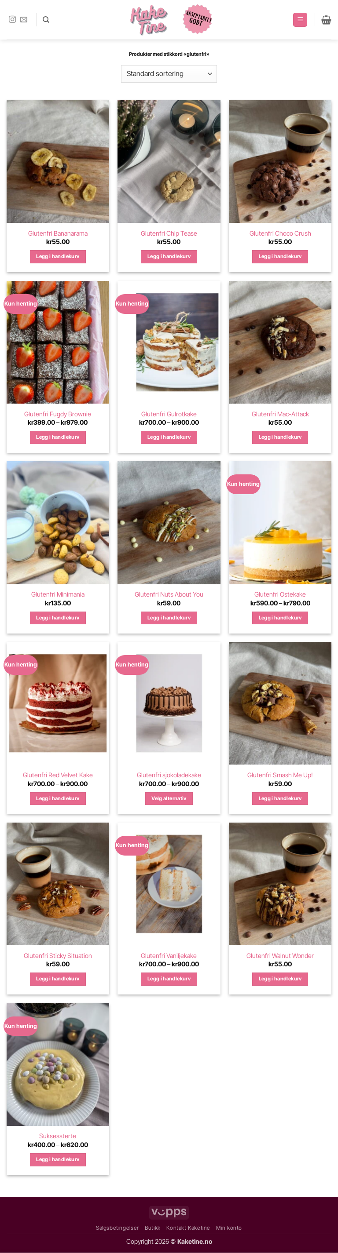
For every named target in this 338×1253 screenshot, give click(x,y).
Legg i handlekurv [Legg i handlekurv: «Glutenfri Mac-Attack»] (280, 437)
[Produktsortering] (169, 74)
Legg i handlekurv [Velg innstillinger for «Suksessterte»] (57, 1159)
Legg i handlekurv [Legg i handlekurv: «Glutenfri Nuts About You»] (169, 618)
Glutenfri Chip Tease (169, 233)
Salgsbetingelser (117, 1227)
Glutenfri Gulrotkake (169, 414)
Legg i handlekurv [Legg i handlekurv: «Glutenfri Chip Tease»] (169, 256)
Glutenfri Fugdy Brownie (57, 414)
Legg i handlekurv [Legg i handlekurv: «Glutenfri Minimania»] (57, 618)
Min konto (229, 1227)
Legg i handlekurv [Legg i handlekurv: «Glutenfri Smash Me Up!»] (280, 798)
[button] (300, 20)
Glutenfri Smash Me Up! (280, 775)
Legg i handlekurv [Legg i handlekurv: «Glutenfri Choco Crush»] (280, 256)
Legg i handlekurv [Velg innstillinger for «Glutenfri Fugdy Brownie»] (57, 437)
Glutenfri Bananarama (58, 233)
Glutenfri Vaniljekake (169, 955)
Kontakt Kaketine (188, 1227)
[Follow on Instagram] (12, 20)
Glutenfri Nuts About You (169, 594)
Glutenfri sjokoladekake (169, 775)
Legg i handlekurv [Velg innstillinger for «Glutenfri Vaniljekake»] (169, 979)
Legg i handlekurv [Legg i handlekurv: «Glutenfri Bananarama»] (57, 256)
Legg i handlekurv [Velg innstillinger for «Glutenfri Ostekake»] (280, 618)
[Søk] (46, 19)
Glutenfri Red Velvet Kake (58, 775)
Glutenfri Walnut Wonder (280, 955)
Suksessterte (57, 1136)
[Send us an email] (23, 20)
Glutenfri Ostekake (280, 594)
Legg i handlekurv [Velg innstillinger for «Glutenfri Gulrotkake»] (169, 437)
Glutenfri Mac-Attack (280, 414)
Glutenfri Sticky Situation (58, 955)
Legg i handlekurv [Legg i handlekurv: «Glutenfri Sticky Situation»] (57, 979)
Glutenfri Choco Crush (280, 233)
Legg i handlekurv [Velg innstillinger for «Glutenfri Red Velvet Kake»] (57, 798)
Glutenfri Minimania (57, 594)
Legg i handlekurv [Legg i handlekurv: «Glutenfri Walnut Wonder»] (280, 979)
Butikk (153, 1227)
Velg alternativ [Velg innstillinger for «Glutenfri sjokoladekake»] (168, 798)
